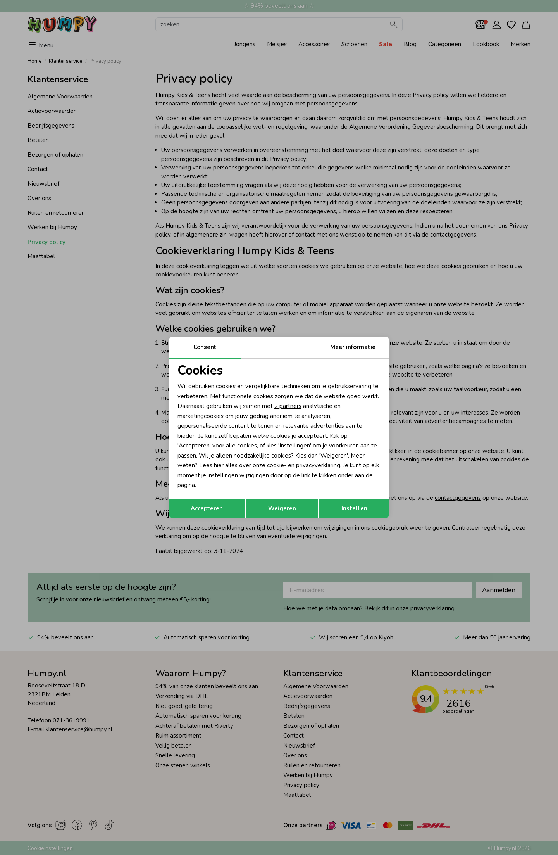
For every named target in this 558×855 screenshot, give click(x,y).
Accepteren (207, 508)
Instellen (354, 508)
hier (219, 465)
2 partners (287, 406)
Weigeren (282, 508)
